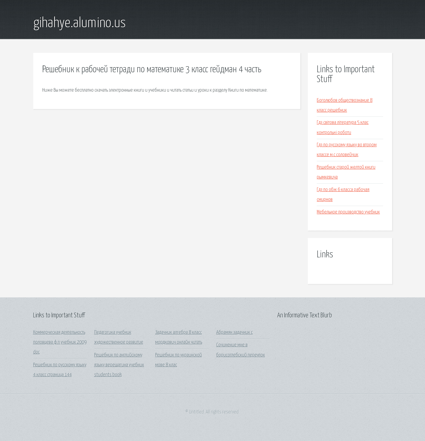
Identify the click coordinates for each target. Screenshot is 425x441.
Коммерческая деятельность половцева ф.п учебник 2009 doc (59, 342)
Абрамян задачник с (234, 332)
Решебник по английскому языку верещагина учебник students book (119, 365)
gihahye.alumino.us (79, 23)
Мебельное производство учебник (348, 212)
